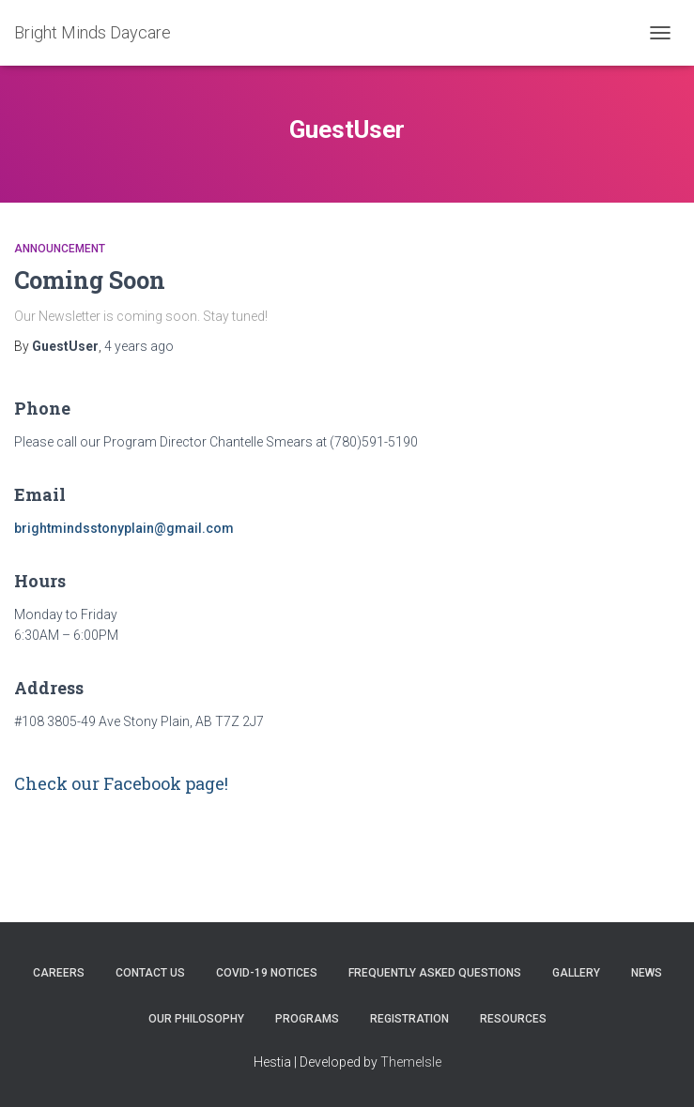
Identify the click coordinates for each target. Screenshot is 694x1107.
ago (139, 346)
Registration (409, 1018)
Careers (59, 972)
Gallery (576, 972)
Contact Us (150, 972)
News (646, 972)
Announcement (59, 248)
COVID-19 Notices (266, 972)
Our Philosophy (196, 1018)
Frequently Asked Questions (434, 972)
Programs (307, 1018)
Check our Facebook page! (121, 783)
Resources (513, 1018)
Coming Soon (89, 280)
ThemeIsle (410, 1061)
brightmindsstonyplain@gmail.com (124, 528)
